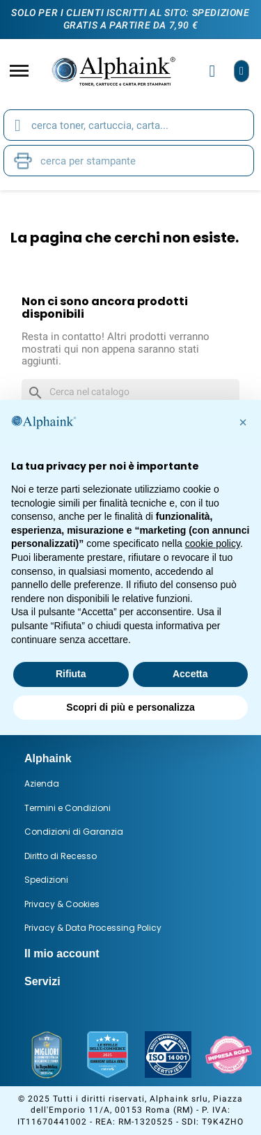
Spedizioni (46, 880)
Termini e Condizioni (67, 808)
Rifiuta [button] (71, 673)
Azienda (41, 783)
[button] (243, 422)
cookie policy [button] (212, 543)
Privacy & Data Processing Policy (92, 928)
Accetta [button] (190, 673)
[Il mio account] (212, 71)
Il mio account (62, 953)
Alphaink (48, 758)
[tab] (130, 759)
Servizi (42, 981)
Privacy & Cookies (62, 904)
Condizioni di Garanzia (73, 831)
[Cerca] (130, 392)
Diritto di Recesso (60, 856)
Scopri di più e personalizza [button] (130, 707)
